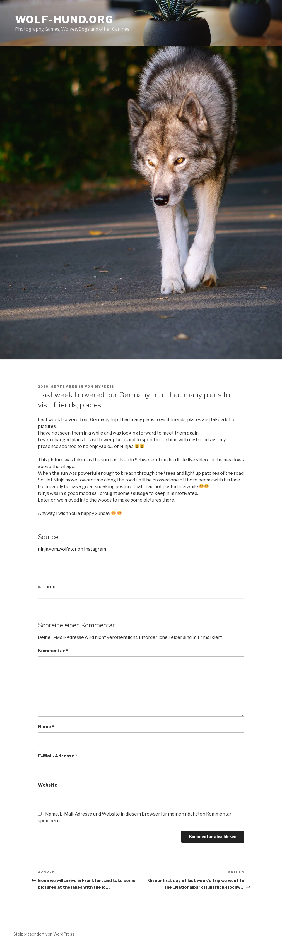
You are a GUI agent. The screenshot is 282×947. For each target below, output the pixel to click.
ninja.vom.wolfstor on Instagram (72, 549)
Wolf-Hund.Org (64, 19)
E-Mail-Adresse (57, 756)
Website (47, 785)
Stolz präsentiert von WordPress (43, 934)
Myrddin (105, 387)
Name (46, 726)
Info (50, 587)
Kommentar (53, 650)
